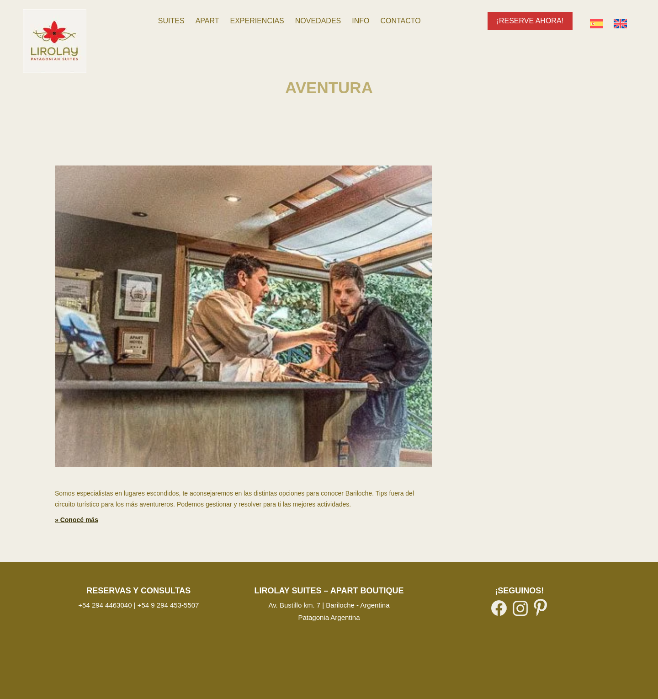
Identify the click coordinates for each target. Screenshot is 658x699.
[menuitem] (171, 21)
